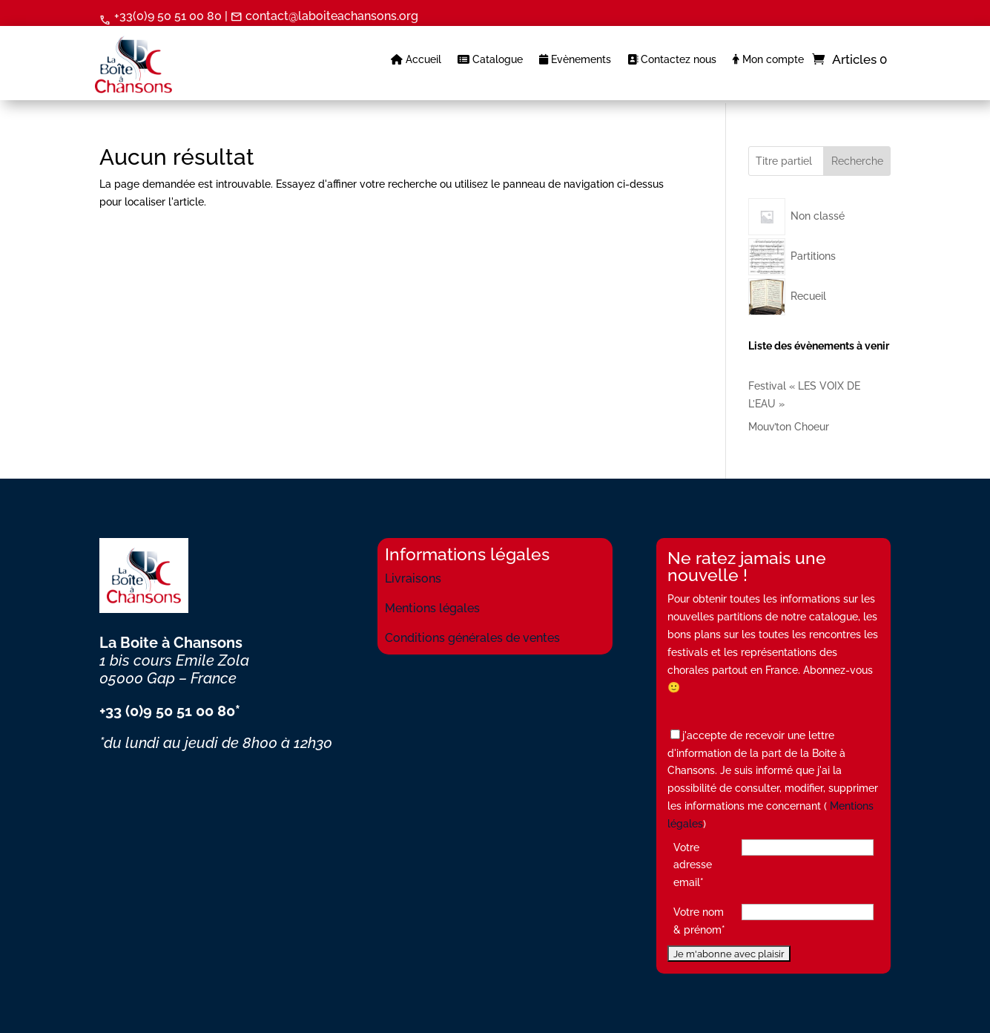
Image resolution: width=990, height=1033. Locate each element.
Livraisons (413, 578)
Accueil (416, 59)
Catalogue (490, 59)
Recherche (857, 161)
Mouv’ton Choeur (788, 427)
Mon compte (768, 59)
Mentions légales (432, 608)
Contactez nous (671, 59)
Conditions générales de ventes (472, 638)
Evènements (575, 59)
